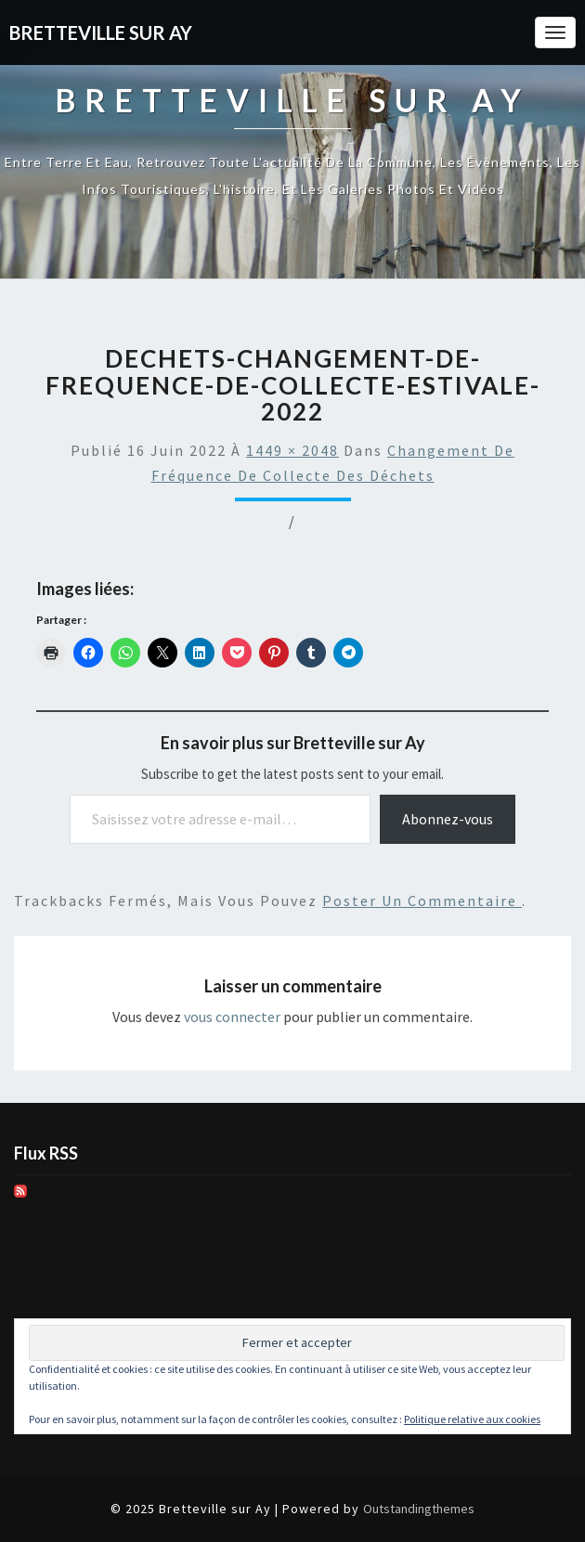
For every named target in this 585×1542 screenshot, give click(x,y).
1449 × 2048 (292, 450)
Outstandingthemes (418, 1508)
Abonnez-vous (447, 819)
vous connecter (232, 1016)
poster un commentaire (422, 900)
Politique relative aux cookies (472, 1419)
